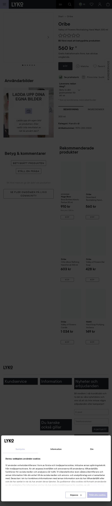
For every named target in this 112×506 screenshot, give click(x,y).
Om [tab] (91, 449)
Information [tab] (56, 449)
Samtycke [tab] (20, 449)
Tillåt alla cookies (97, 495)
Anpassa (75, 495)
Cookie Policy (97, 485)
